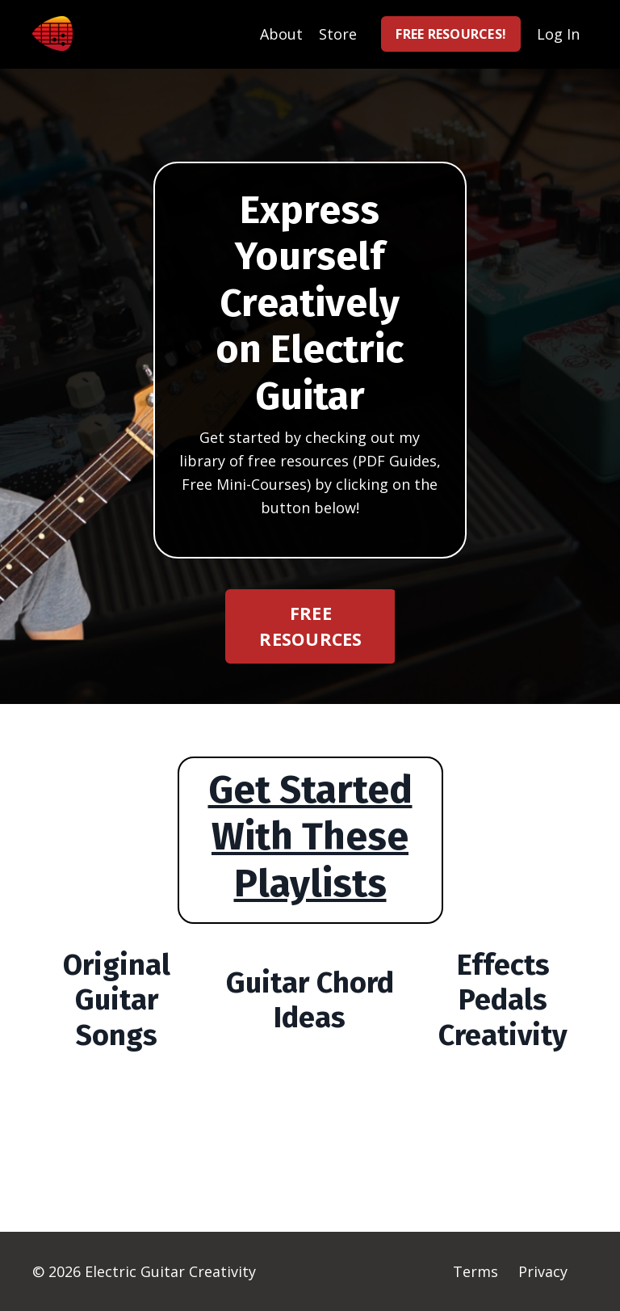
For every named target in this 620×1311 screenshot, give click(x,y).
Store (338, 34)
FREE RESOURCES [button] (310, 626)
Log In (558, 34)
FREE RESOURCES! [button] (451, 34)
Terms (475, 1271)
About (281, 34)
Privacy (543, 1271)
